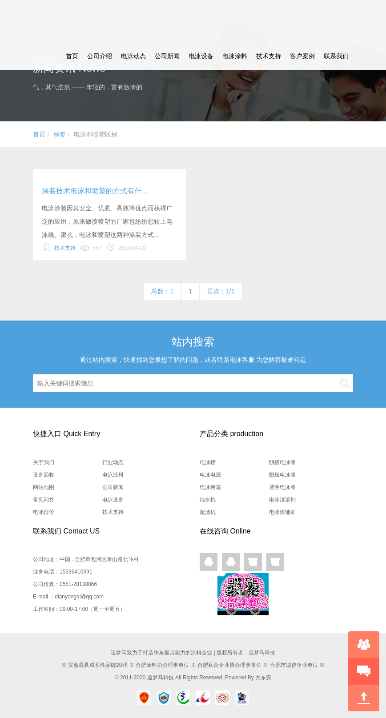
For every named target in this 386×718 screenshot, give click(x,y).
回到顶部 (363, 698)
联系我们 (336, 56)
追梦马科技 (160, 677)
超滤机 (208, 512)
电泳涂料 (234, 56)
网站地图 (43, 487)
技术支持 (268, 56)
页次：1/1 (220, 291)
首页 (72, 56)
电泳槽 (208, 462)
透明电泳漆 (282, 487)
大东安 (263, 677)
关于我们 (43, 462)
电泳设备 (201, 56)
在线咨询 (363, 644)
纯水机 (208, 500)
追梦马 (55, 20)
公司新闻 (167, 56)
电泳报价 (43, 512)
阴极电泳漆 (282, 462)
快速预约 (363, 671)
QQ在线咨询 (208, 562)
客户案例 (302, 56)
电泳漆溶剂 (282, 500)
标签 (59, 134)
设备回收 (43, 475)
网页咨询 (253, 562)
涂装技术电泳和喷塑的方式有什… (95, 191)
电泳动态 (133, 56)
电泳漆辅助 (282, 512)
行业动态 (113, 462)
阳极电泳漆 (282, 475)
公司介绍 (99, 56)
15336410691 (76, 572)
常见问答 (43, 500)
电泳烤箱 (210, 487)
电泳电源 (210, 475)
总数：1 (162, 291)
